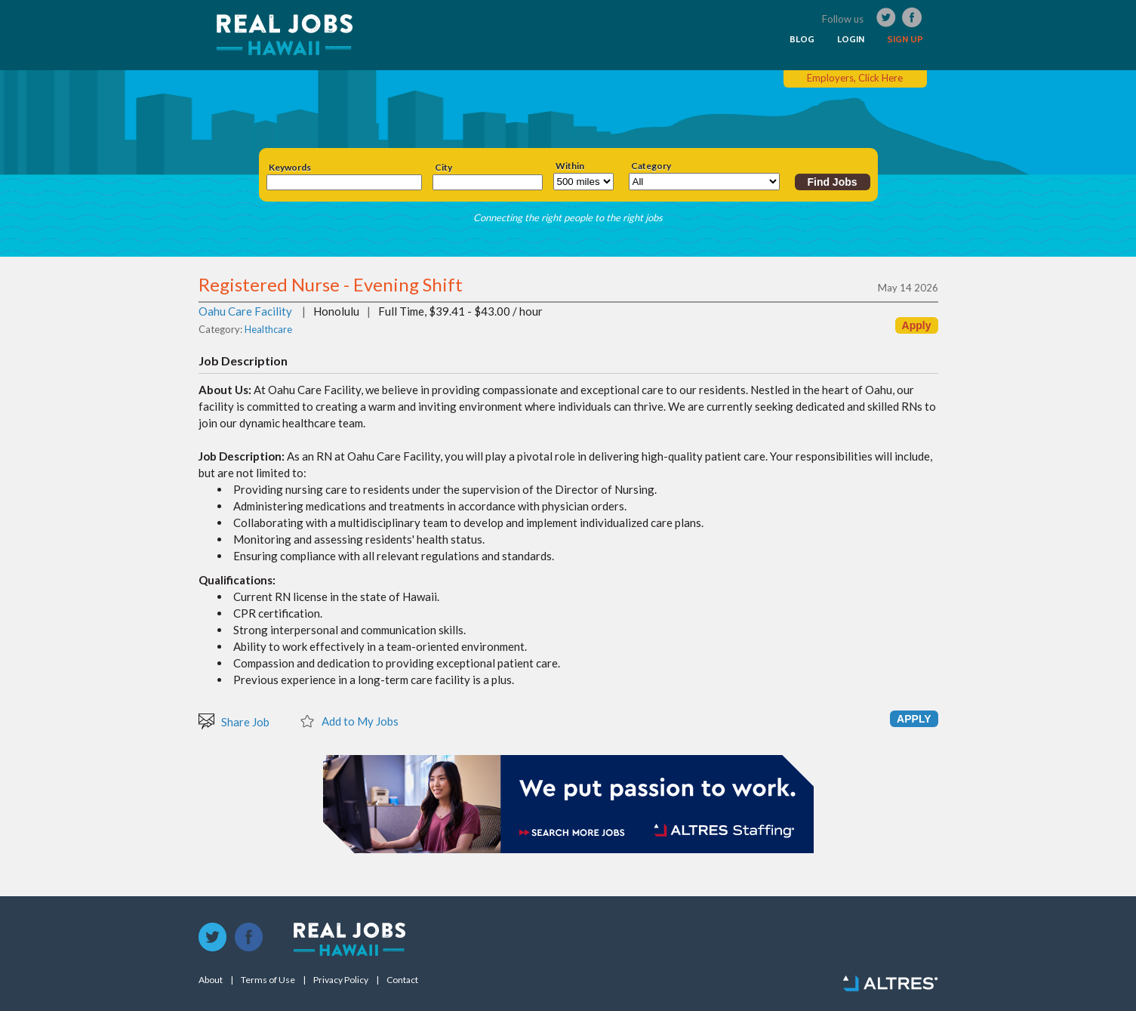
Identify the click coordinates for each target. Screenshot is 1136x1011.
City (443, 167)
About (211, 980)
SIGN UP (905, 39)
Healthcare (268, 329)
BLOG (802, 39)
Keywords (290, 167)
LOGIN (850, 39)
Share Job (234, 721)
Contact (402, 980)
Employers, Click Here (855, 78)
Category (651, 166)
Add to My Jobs (349, 720)
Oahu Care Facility (245, 311)
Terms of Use (268, 980)
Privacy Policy (340, 980)
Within (570, 166)
